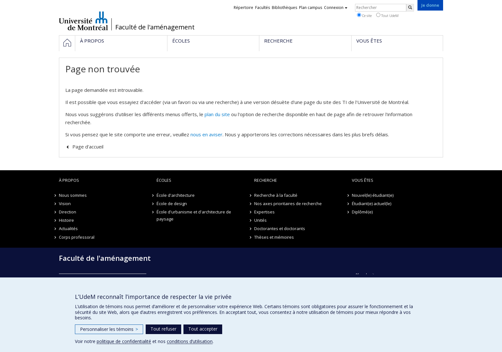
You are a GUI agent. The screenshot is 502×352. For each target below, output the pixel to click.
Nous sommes (73, 195)
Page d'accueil (87, 146)
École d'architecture (176, 195)
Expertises (264, 212)
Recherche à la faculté (275, 195)
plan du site (217, 114)
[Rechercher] (410, 8)
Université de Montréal (83, 20)
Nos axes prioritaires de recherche (288, 203)
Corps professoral (76, 237)
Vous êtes (362, 180)
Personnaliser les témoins (109, 329)
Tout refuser (163, 329)
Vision (65, 203)
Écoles (164, 180)
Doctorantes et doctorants (279, 228)
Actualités (68, 228)
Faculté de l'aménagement (155, 27)
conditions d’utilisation (190, 341)
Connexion (335, 7)
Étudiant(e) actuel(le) (371, 203)
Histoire (66, 220)
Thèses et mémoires (274, 237)
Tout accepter (202, 329)
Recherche (265, 180)
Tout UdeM (387, 15)
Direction (67, 212)
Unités (260, 220)
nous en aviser (206, 134)
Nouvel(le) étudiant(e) (372, 195)
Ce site (364, 15)
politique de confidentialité (124, 341)
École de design (172, 203)
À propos (69, 180)
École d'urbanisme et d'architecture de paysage (194, 215)
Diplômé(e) (362, 212)
